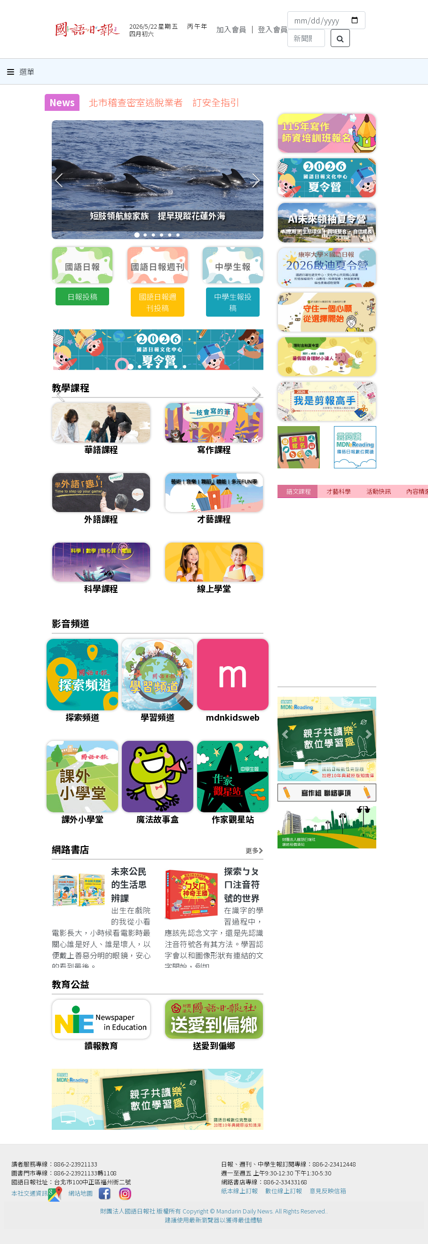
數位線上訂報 (283, 1190)
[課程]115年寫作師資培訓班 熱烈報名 (351, 673)
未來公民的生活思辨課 (129, 884)
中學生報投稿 (233, 302)
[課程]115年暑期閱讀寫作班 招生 (341, 517)
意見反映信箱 (327, 1190)
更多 (254, 850)
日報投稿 (82, 296)
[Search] (306, 38)
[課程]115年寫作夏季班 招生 (333, 639)
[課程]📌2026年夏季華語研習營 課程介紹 (355, 552)
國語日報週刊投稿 (157, 302)
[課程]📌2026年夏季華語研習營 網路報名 (355, 569)
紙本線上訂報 (239, 1190)
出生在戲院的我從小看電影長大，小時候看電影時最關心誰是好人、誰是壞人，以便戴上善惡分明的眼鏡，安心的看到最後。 (101, 938)
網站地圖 (80, 1193)
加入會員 (231, 29)
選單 (20, 71)
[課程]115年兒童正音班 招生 (333, 621)
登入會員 (273, 29)
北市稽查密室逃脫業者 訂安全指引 (164, 102)
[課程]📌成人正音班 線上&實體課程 (349, 656)
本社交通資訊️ (36, 1193)
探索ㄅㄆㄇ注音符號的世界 (242, 884)
